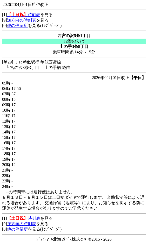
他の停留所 (17, 25)
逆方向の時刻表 (21, 20)
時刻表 (23, 14)
